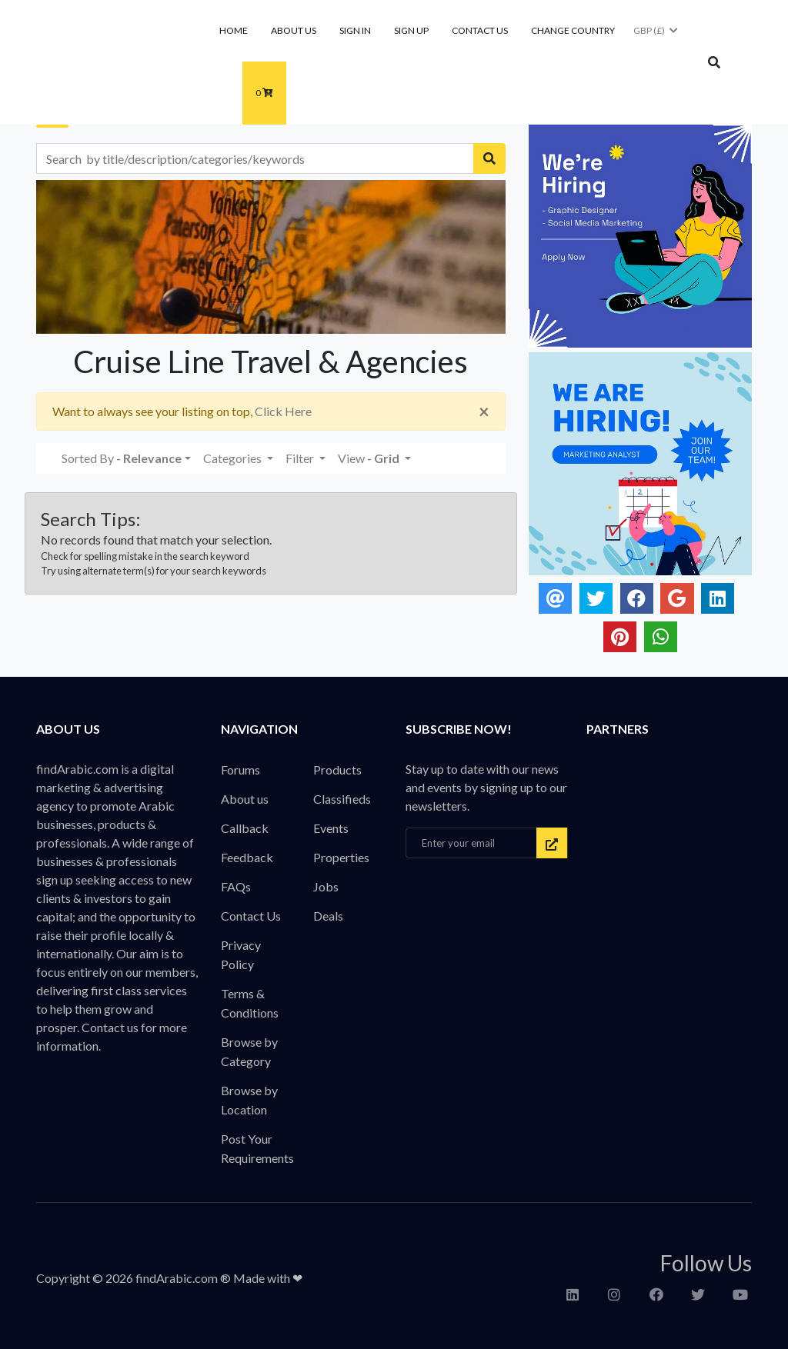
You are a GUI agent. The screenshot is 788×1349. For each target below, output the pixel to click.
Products (337, 769)
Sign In (355, 30)
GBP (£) (656, 30)
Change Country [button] (573, 30)
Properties (341, 857)
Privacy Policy (241, 954)
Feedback (247, 857)
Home (233, 30)
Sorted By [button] (122, 458)
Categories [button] (233, 458)
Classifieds (342, 798)
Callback (245, 828)
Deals (328, 915)
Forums (240, 769)
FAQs (236, 886)
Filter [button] (300, 458)
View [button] (370, 458)
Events (331, 828)
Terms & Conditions (250, 1003)
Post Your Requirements (257, 1148)
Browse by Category (249, 1051)
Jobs (326, 886)
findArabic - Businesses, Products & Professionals (137, 64)
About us (293, 30)
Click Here (283, 411)
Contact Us (480, 30)
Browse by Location (249, 1100)
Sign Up (411, 30)
